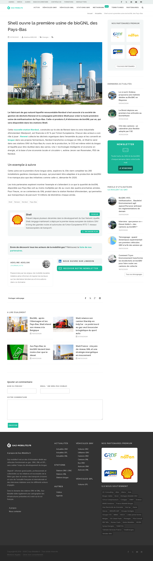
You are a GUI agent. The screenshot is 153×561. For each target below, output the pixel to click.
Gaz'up (128, 507)
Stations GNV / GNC (64, 471)
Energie (45, 37)
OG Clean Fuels (116, 518)
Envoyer (13, 425)
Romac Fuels (115, 522)
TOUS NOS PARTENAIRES (126, 66)
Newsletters (81, 2)
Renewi (24, 136)
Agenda (11, 2)
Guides (27, 2)
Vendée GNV (107, 533)
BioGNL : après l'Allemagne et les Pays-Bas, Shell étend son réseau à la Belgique (40, 324)
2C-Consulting (107, 492)
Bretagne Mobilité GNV (129, 496)
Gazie (135, 507)
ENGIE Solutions (108, 503)
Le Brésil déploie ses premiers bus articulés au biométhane (130, 113)
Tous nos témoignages (134, 274)
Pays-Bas (33, 202)
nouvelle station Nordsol (26, 129)
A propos (12, 508)
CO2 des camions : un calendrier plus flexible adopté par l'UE (129, 128)
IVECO (122, 515)
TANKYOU (120, 526)
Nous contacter (15, 511)
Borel (116, 496)
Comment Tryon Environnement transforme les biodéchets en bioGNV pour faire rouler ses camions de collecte (131, 260)
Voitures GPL (83, 484)
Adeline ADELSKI (30, 37)
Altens (123, 492)
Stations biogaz (62, 477)
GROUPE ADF (114, 511)
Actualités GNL (62, 456)
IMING (116, 515)
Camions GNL (83, 459)
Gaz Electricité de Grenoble (112, 507)
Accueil (90, 13)
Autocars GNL (83, 470)
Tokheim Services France (111, 530)
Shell (10, 202)
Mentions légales (14, 555)
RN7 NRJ (105, 522)
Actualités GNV (62, 449)
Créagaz (124, 500)
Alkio (117, 492)
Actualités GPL (61, 452)
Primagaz (127, 518)
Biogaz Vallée (107, 496)
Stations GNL (61, 474)
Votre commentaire (17, 397)
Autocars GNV (83, 466)
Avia (129, 492)
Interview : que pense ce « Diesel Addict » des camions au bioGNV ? (130, 224)
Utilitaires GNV (83, 452)
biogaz (11, 140)
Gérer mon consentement (33, 555)
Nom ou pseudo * (15, 386)
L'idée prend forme (134, 515)
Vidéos (19, 2)
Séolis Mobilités (128, 522)
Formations (68, 2)
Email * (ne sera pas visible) (53, 386)
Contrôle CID (56, 2)
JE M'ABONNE (125, 168)
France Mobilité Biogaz (124, 503)
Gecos (104, 511)
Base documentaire (40, 2)
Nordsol (25, 202)
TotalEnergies (129, 530)
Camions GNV (83, 456)
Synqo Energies (108, 526)
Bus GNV (81, 463)
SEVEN (138, 522)
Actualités (98, 13)
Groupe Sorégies (127, 511)
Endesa (138, 500)
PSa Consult (137, 518)
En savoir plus (90, 231)
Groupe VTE (107, 515)
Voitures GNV (83, 449)
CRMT (131, 500)
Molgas (105, 518)
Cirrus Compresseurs (110, 500)
